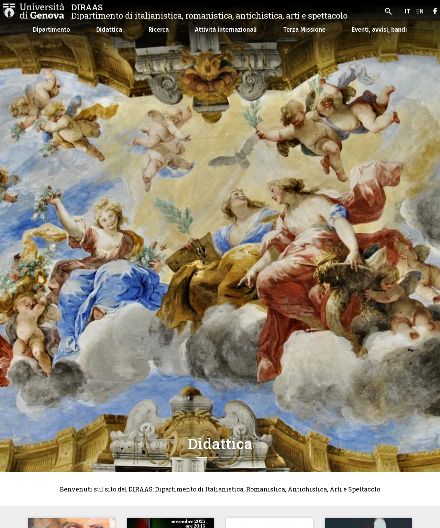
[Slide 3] (226, 457)
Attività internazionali (226, 29)
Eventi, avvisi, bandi (379, 29)
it (407, 11)
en (420, 11)
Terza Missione (304, 29)
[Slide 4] (238, 457)
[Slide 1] (201, 457)
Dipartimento (51, 29)
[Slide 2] (214, 457)
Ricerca (158, 29)
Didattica (109, 29)
